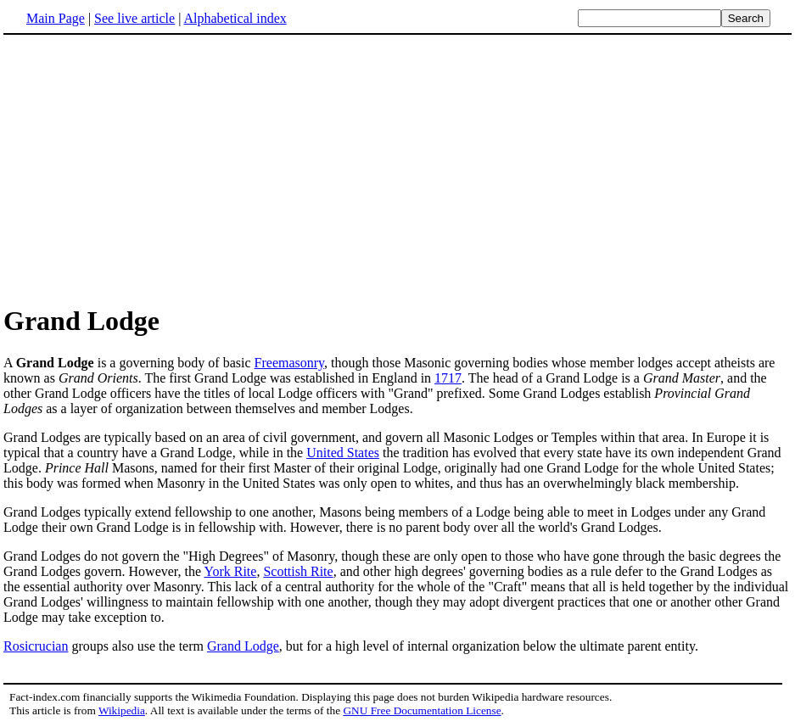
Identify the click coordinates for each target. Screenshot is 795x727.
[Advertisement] (397, 169)
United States (342, 452)
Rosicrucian (35, 646)
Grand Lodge (243, 646)
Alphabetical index (234, 18)
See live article (134, 18)
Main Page (55, 18)
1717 (448, 378)
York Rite (230, 571)
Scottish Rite (298, 571)
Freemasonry (290, 362)
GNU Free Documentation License (422, 710)
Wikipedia (121, 710)
